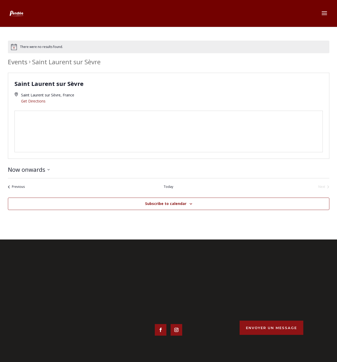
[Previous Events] (16, 187)
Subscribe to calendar (165, 203)
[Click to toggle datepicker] (29, 169)
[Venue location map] (169, 131)
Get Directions (33, 101)
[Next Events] (323, 187)
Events (17, 61)
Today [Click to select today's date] (168, 187)
